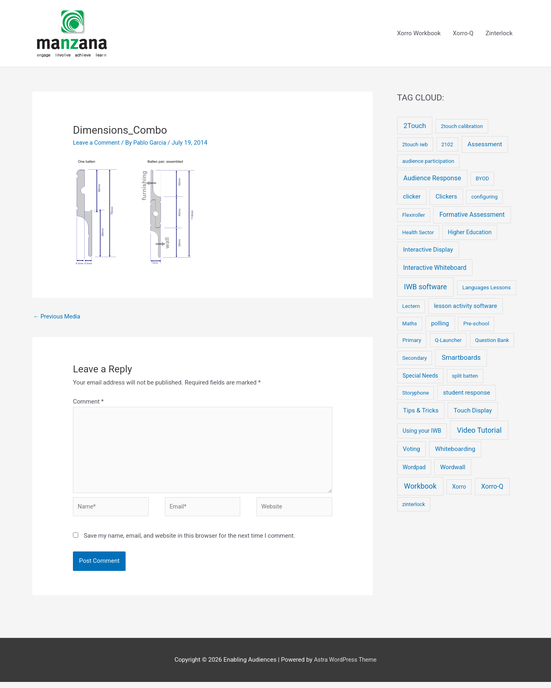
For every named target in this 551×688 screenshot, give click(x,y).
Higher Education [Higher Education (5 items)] (469, 232)
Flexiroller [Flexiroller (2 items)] (413, 216)
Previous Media (58, 317)
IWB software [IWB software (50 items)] (425, 287)
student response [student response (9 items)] (466, 393)
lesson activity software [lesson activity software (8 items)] (465, 306)
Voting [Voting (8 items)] (411, 449)
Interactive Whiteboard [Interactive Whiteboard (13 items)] (434, 268)
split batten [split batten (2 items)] (465, 376)
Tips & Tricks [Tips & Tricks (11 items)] (421, 411)
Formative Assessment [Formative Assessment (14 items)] (471, 215)
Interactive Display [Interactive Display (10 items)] (428, 250)
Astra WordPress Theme (345, 665)
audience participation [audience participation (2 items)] (428, 162)
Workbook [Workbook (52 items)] (420, 486)
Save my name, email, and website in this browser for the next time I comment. (189, 541)
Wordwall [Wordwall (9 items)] (453, 467)
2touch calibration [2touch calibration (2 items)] (462, 127)
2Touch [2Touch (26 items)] (415, 126)
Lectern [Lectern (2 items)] (411, 307)
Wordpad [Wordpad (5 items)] (414, 467)
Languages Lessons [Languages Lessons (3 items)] (486, 288)
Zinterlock (499, 33)
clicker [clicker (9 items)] (412, 197)
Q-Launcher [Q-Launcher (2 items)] (448, 341)
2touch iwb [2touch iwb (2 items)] (415, 145)
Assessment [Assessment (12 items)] (485, 144)
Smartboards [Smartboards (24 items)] (461, 358)
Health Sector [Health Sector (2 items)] (418, 233)
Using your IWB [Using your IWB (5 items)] (422, 431)
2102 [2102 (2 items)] (447, 145)
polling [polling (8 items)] (440, 324)
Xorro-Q (463, 33)
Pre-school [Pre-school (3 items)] (476, 324)
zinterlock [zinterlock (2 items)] (413, 505)
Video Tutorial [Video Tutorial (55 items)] (479, 430)
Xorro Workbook (419, 33)
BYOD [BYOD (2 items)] (482, 179)
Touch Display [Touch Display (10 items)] (473, 411)
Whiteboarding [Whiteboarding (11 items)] (455, 449)
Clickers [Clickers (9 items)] (446, 197)
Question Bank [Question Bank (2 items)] (492, 341)
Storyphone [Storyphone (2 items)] (415, 394)
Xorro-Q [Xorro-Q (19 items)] (492, 487)
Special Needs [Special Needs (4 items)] (420, 376)
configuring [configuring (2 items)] (484, 197)
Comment (88, 402)
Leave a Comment (97, 143)
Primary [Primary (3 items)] (411, 341)
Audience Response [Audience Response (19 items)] (432, 179)
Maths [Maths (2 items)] (409, 324)
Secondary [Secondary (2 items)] (414, 358)
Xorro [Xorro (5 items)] (459, 487)
